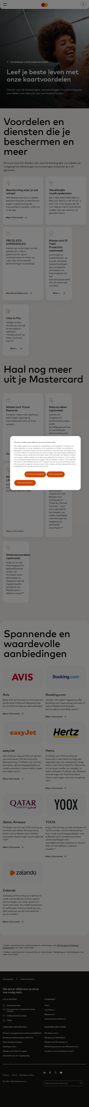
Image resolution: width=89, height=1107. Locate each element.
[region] (45, 463)
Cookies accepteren (35, 474)
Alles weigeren (55, 474)
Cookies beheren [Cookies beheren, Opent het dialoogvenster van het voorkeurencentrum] (25, 483)
